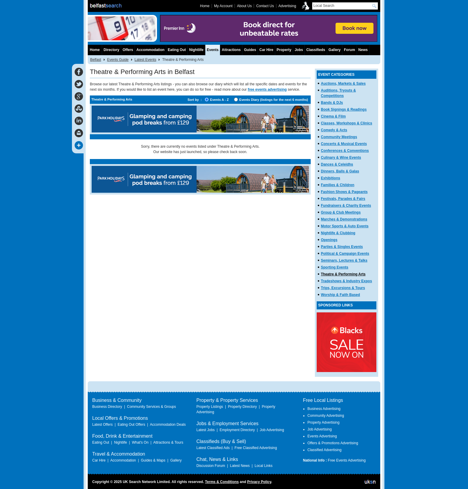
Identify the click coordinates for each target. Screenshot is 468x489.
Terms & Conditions (222, 482)
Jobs (299, 50)
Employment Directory (237, 430)
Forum (349, 50)
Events (212, 50)
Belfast (95, 60)
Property (284, 50)
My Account (223, 6)
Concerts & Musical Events (344, 144)
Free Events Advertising (347, 460)
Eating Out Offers (131, 424)
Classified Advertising (324, 450)
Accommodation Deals (168, 424)
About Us (244, 6)
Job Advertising (272, 430)
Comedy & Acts (334, 130)
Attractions (231, 50)
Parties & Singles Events (342, 247)
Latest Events (145, 60)
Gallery (335, 50)
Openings (329, 240)
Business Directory (107, 407)
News (363, 50)
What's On (140, 442)
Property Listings (209, 407)
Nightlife (196, 50)
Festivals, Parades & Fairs (343, 199)
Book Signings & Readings (344, 109)
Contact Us (265, 6)
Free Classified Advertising (256, 448)
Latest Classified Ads (213, 448)
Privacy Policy (259, 482)
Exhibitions (330, 178)
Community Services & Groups (151, 407)
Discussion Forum (210, 466)
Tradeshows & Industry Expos (346, 281)
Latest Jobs (205, 430)
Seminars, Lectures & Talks (344, 260)
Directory (111, 50)
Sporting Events (334, 267)
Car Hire (266, 50)
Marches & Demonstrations (344, 219)
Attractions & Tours (168, 442)
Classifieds (315, 50)
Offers (128, 50)
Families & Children (337, 185)
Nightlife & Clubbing (338, 233)
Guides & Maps (153, 460)
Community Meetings (339, 137)
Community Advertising (325, 416)
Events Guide (118, 60)
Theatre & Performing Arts (343, 274)
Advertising (287, 6)
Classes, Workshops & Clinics (346, 123)
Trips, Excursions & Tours (343, 288)
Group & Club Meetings (341, 212)
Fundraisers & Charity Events (346, 205)
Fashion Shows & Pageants (344, 192)
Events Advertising (322, 436)
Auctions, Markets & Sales (343, 83)
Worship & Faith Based (340, 295)
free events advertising (267, 89)
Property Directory (242, 407)
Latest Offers (102, 424)
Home (95, 50)
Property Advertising (323, 422)
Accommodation (150, 50)
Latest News (240, 466)
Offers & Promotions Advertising (332, 443)
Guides (250, 50)
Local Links (264, 466)
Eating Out (177, 50)
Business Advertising (324, 409)
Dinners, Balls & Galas (340, 171)
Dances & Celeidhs (337, 164)
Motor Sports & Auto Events (345, 226)
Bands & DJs (332, 103)
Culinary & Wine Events (341, 157)
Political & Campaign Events (345, 254)
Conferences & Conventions (345, 151)
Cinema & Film (333, 116)
